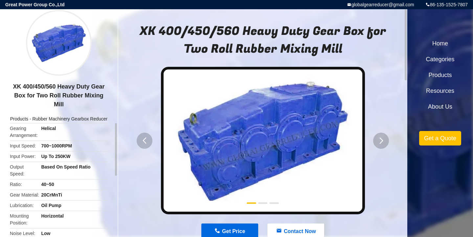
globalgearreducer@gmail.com (382, 4)
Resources (440, 91)
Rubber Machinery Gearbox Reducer (69, 118)
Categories (440, 59)
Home (440, 43)
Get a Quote (440, 138)
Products (19, 118)
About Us (440, 106)
